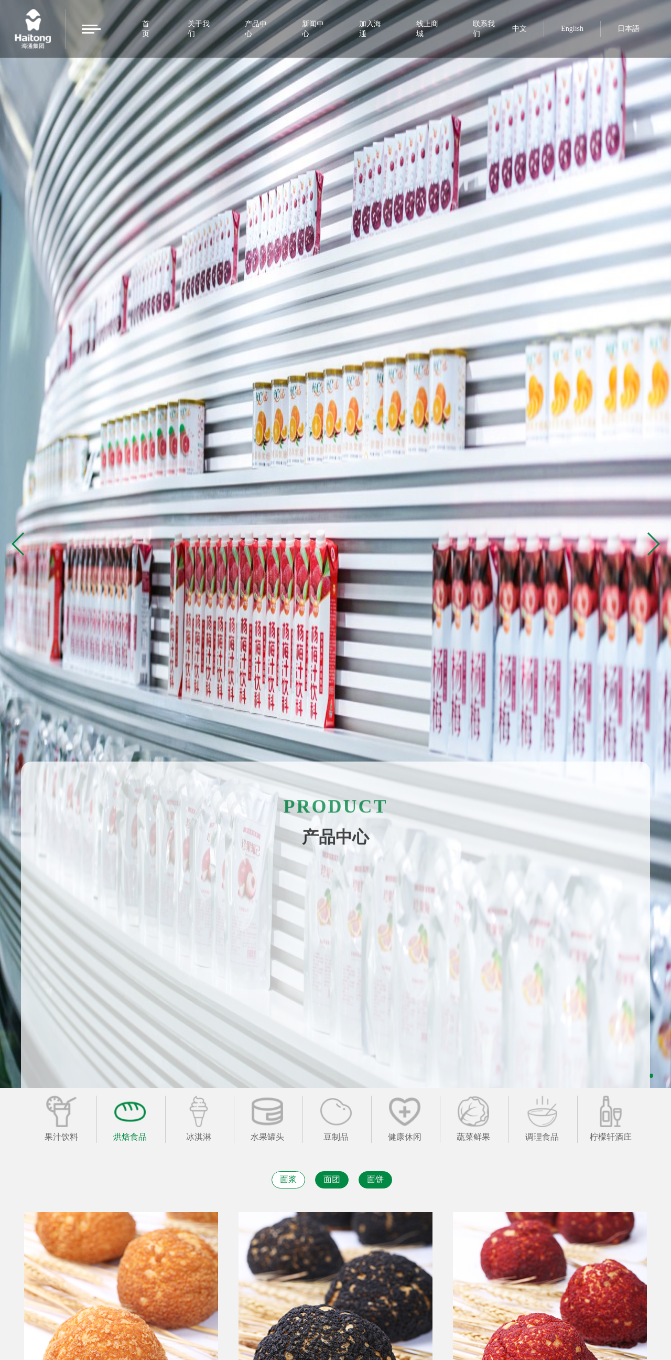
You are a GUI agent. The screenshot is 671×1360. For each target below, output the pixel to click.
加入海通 (370, 29)
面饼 (375, 1179)
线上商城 (427, 29)
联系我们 (484, 29)
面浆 (288, 1179)
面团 (331, 1179)
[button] (653, 543)
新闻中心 (313, 29)
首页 (145, 29)
